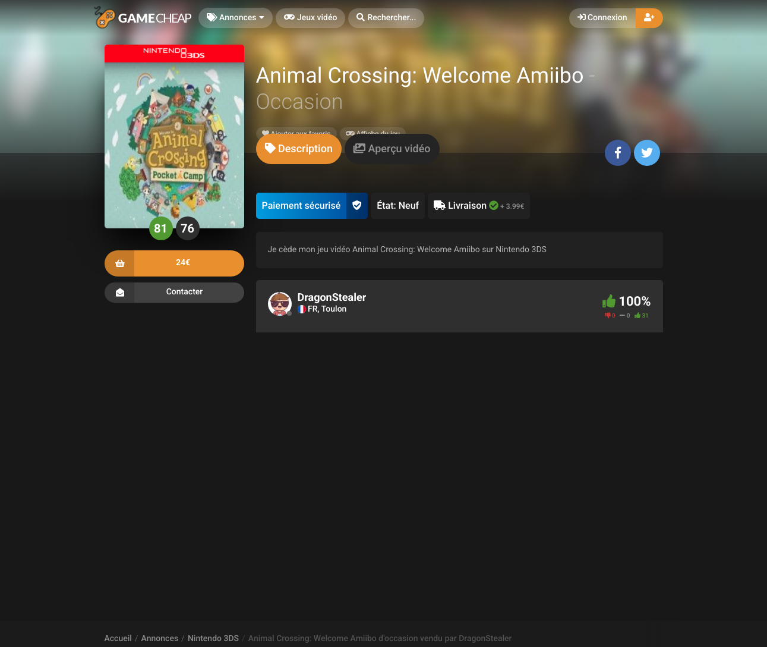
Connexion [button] (602, 18)
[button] (386, 18)
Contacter (174, 292)
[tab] (299, 149)
